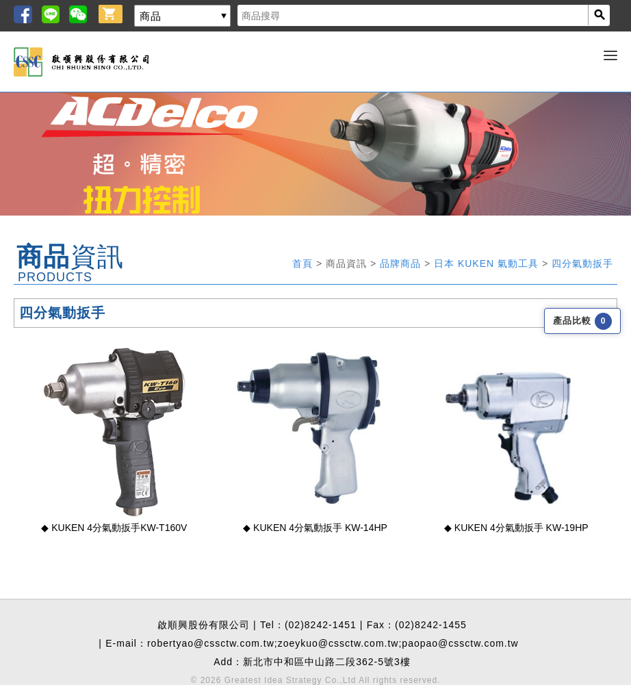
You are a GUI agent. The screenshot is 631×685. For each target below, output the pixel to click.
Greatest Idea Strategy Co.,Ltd (290, 680)
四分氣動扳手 (582, 263)
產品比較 (582, 321)
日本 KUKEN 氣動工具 (488, 263)
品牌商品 (402, 263)
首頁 (304, 263)
